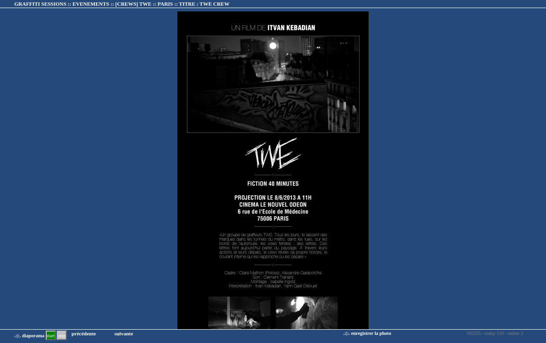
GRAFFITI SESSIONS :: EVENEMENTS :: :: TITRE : (121, 4)
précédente (84, 333)
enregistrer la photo (371, 333)
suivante (123, 333)
